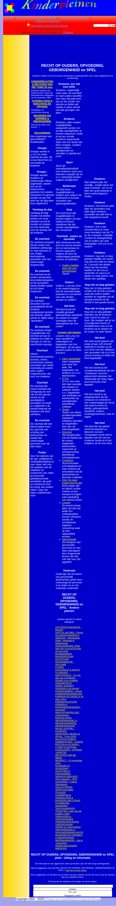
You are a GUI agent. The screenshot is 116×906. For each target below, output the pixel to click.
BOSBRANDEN (63, 653)
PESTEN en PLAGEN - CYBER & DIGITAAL (67, 745)
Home (10, 17)
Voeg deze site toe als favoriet (47, 25)
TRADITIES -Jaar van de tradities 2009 (68, 812)
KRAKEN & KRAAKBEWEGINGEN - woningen (68, 707)
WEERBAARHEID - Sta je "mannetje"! (69, 841)
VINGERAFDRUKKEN (67, 821)
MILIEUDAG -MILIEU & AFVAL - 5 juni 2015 (67, 735)
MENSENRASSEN (65, 725)
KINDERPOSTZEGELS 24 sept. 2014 (69, 697)
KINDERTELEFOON (66, 701)
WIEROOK (61, 848)
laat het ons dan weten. (76, 870)
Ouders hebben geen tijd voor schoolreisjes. (70, 268)
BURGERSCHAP (64, 656)
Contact (68, 32)
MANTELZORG (63, 717)
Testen (65, 409)
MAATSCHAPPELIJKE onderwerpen (67, 713)
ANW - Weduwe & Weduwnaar (64, 642)
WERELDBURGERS (66, 845)
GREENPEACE (63, 683)
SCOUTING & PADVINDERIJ (63, 772)
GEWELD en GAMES (66, 680)
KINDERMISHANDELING (68, 693)
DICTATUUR (62, 659)
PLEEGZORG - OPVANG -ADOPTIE (68, 751)
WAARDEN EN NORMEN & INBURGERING (68, 836)
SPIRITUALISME (64, 789)
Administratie (69, 539)
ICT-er (65, 378)
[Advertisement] (16, 85)
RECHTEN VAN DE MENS (65, 756)
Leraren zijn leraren (69, 332)
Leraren (66, 502)
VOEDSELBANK (64, 824)
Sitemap (95, 899)
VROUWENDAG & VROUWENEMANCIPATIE (69, 831)
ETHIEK (59, 667)
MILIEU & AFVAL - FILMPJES (65, 729)
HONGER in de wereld (67, 688)
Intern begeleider (71, 358)
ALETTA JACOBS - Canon (69, 632)
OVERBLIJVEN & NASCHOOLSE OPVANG (42, 104)
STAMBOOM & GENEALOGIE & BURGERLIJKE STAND (67, 798)
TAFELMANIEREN (65, 808)
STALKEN (60, 792)
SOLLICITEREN (63, 787)
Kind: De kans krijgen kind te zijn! (72, 481)
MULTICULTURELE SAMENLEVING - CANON (69, 740)
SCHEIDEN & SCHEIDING (62, 767)
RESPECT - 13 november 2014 (68, 761)
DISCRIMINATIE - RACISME (64, 663)
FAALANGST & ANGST (67, 669)
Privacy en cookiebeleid (74, 17)
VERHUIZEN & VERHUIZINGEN (64, 817)
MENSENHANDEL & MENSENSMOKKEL (66, 721)
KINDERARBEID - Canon (68, 691)
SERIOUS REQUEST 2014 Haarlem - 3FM (66, 777)
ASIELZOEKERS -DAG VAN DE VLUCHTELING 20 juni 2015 (68, 648)
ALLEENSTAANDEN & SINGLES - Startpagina (67, 636)
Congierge (67, 460)
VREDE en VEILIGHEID (68, 827)
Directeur (67, 432)
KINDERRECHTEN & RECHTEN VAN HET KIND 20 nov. (42, 84)
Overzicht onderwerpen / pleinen (36, 17)
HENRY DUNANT (64, 685)
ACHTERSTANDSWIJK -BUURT (68, 628)
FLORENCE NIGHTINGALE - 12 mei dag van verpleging (68, 675)
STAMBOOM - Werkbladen (62, 804)
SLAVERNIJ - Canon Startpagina (66, 783)
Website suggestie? (48, 21)
